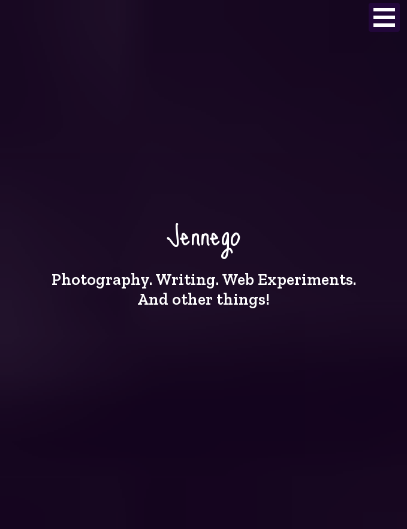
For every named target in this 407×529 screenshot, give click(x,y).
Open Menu (384, 17)
